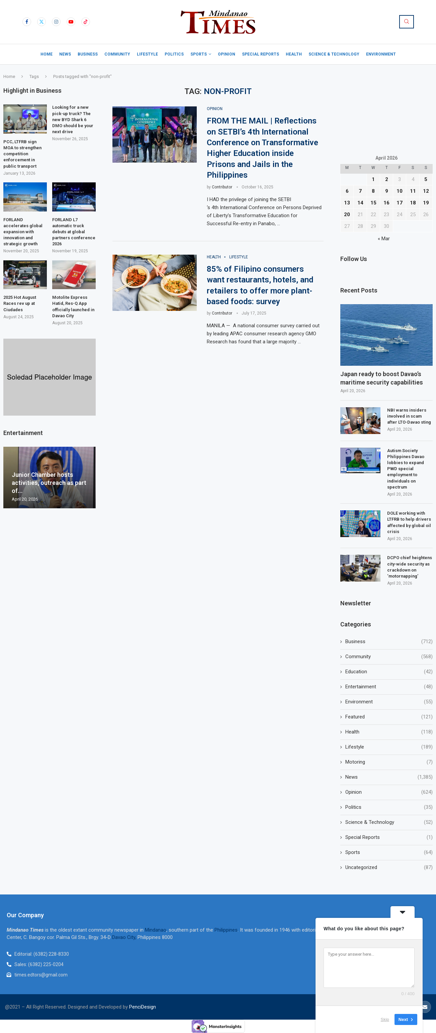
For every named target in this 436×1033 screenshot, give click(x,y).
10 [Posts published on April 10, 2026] (400, 191)
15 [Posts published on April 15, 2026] (373, 203)
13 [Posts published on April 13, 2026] (347, 203)
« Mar (384, 239)
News (65, 54)
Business (88, 54)
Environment (381, 54)
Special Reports (260, 54)
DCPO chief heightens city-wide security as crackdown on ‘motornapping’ (409, 567)
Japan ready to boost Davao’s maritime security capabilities (381, 378)
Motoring (389, 762)
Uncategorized (389, 867)
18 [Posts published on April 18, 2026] (413, 203)
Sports (198, 54)
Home (46, 54)
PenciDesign (142, 1007)
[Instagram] (56, 21)
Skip (385, 1019)
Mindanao (155, 930)
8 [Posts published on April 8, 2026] (373, 191)
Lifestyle (147, 54)
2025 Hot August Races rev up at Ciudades (19, 303)
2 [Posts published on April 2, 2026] (386, 179)
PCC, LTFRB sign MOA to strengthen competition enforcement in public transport (22, 154)
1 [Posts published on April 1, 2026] (373, 179)
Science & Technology (334, 54)
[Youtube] (71, 21)
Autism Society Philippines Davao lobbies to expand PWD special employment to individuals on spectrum (405, 469)
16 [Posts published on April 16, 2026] (386, 203)
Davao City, (125, 937)
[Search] (406, 21)
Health (294, 54)
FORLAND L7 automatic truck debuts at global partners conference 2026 (73, 232)
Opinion (226, 54)
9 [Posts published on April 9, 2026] (386, 191)
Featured (389, 716)
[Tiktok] (85, 21)
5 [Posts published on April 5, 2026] (425, 179)
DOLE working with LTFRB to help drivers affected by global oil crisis (409, 522)
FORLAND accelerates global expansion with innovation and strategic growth (22, 232)
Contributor (222, 187)
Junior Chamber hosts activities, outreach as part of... (49, 483)
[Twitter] (41, 21)
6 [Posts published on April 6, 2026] (347, 191)
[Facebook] (26, 21)
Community (117, 54)
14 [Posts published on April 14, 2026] (360, 203)
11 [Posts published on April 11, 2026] (413, 191)
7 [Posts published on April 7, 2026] (360, 191)
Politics (174, 54)
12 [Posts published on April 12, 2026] (426, 191)
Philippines (226, 930)
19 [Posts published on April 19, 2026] (426, 203)
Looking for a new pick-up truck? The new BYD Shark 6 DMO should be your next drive (72, 119)
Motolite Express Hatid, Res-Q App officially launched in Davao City (73, 306)
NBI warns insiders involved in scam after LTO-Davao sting (409, 416)
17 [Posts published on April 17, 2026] (400, 203)
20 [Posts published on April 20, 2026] (347, 214)
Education (389, 671)
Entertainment (389, 686)
